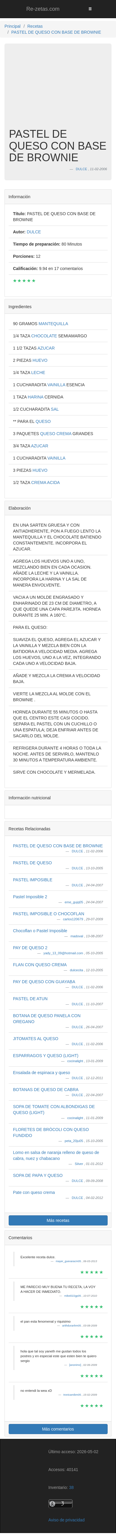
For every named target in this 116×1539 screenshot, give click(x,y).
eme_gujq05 (74, 902)
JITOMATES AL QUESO (35, 1038)
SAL (55, 409)
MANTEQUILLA (53, 323)
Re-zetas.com (42, 9)
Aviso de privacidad (66, 1520)
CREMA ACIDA (45, 482)
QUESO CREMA (56, 433)
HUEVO (40, 360)
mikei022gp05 (73, 1295)
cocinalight (75, 1061)
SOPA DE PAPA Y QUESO (38, 1175)
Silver (79, 1164)
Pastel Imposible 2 (30, 896)
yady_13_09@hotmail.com (63, 953)
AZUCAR (46, 348)
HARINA (36, 397)
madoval (77, 936)
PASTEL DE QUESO (32, 862)
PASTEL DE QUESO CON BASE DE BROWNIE (58, 845)
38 (71, 1487)
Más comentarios (58, 1429)
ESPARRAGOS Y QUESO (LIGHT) (46, 1055)
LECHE (38, 372)
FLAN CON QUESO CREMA (40, 964)
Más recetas (58, 1220)
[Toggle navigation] (90, 9)
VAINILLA (56, 384)
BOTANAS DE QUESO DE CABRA (46, 1089)
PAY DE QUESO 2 (30, 947)
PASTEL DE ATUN (30, 998)
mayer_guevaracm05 (69, 1261)
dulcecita (77, 970)
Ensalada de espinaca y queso (41, 1072)
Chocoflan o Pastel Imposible (40, 930)
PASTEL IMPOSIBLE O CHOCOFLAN (48, 913)
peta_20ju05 (74, 1141)
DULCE (78, 851)
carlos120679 (73, 919)
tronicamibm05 (72, 1394)
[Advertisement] (58, 88)
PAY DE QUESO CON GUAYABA (44, 981)
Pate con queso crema (34, 1192)
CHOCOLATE (44, 335)
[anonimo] (75, 1364)
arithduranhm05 (72, 1325)
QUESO (43, 421)
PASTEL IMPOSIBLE (33, 879)
